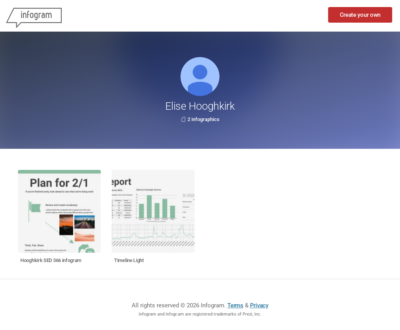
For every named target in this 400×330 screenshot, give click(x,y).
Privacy (259, 305)
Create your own (360, 14)
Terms (235, 305)
